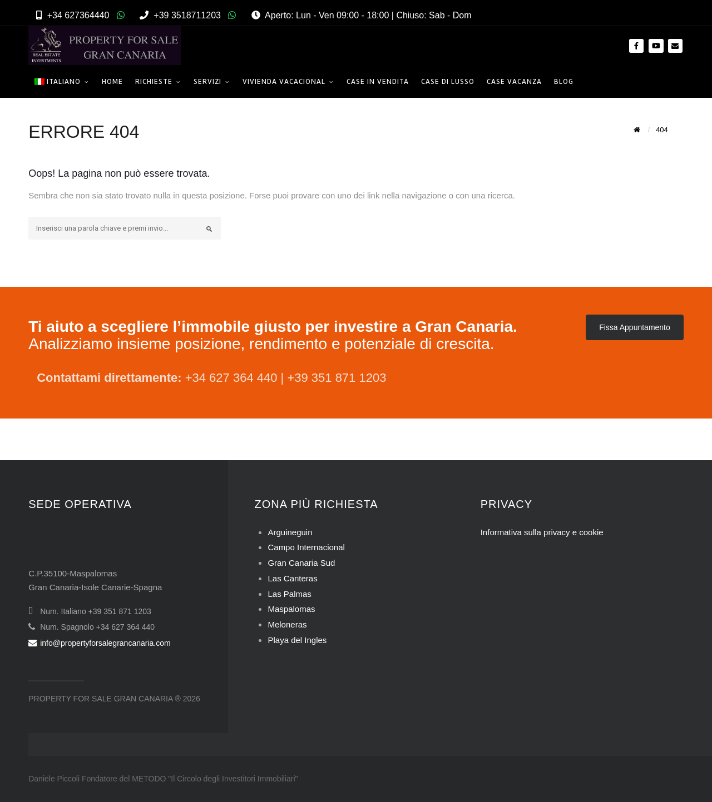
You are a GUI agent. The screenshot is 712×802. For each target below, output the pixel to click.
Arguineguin (290, 532)
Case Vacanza (514, 81)
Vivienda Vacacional (284, 81)
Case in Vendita (378, 81)
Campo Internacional (306, 547)
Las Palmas (289, 594)
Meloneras (287, 624)
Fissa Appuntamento (634, 327)
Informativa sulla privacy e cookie (542, 532)
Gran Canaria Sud (301, 562)
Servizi (207, 81)
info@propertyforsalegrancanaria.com (99, 643)
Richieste (153, 81)
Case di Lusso (447, 81)
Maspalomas (291, 609)
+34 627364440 (78, 15)
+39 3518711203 (187, 15)
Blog (563, 81)
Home (112, 81)
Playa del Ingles (297, 640)
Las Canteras (292, 578)
